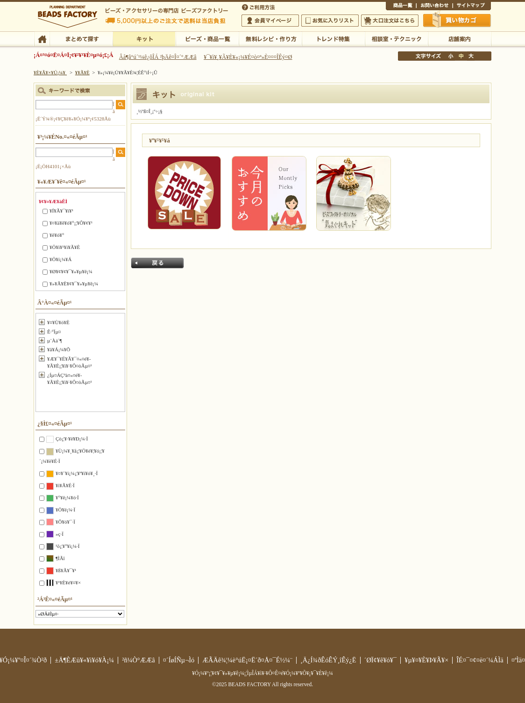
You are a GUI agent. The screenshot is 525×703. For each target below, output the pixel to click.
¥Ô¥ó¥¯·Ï (65, 522)
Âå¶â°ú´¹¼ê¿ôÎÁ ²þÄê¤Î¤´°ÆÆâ (158, 57)
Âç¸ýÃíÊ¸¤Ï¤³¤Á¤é (390, 20)
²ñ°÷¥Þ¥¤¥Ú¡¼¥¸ (270, 20)
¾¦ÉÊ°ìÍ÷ (401, 6)
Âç (471, 56)
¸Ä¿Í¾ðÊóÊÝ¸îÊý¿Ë (328, 660)
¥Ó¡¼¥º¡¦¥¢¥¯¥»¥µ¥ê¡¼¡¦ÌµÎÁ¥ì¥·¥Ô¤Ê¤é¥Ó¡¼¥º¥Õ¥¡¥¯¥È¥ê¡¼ (262, 673)
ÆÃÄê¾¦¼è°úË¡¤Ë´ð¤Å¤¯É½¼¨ (247, 660)
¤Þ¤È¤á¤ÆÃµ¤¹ (81, 38)
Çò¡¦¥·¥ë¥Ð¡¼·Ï (72, 438)
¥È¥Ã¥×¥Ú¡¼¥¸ (50, 72)
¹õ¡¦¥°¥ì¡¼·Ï (67, 546)
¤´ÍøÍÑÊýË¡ (259, 6)
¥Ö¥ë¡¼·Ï (65, 509)
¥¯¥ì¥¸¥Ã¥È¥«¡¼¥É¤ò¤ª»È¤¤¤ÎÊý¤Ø (248, 57)
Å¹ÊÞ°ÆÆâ (459, 38)
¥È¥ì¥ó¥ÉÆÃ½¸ (333, 38)
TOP (42, 38)
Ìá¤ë (157, 263)
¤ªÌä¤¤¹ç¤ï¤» (434, 6)
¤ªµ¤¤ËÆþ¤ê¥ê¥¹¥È (330, 20)
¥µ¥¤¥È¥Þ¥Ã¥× (472, 6)
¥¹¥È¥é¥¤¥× (68, 582)
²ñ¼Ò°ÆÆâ (138, 660)
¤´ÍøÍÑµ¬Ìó (179, 660)
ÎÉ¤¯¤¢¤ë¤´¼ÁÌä (479, 660)
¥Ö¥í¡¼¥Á (60, 259)
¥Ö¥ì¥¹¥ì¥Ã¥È (65, 247)
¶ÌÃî (60, 558)
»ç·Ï (60, 534)
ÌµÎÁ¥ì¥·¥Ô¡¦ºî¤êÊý (270, 38)
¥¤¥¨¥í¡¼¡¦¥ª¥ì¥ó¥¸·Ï (77, 473)
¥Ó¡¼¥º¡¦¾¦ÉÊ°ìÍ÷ (207, 38)
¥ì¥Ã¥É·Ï (65, 485)
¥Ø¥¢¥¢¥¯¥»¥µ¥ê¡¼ (71, 271)
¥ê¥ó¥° (57, 235)
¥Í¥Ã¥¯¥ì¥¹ (61, 210)
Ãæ (461, 56)
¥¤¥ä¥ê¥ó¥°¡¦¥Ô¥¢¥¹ (71, 223)
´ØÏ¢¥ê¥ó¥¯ (380, 660)
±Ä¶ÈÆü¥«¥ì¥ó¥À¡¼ (84, 660)
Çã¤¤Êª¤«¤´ (457, 20)
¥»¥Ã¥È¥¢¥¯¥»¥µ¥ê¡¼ (74, 283)
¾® (451, 56)
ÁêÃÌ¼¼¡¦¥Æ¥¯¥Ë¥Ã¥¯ (396, 38)
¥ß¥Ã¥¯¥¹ (66, 570)
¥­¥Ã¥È (144, 38)
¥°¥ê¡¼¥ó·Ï (67, 497)
